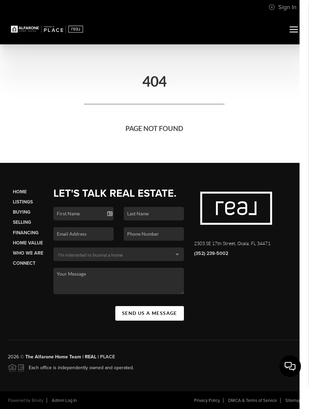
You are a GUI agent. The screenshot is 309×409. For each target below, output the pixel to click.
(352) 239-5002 (211, 253)
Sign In (282, 7)
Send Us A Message (149, 313)
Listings (23, 202)
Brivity (37, 400)
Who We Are (28, 253)
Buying (21, 212)
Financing (26, 233)
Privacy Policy (207, 400)
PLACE (107, 359)
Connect (24, 263)
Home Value (28, 243)
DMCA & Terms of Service (252, 400)
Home (20, 192)
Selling (22, 222)
